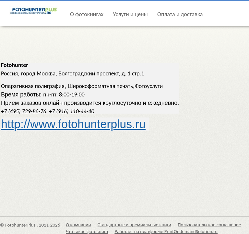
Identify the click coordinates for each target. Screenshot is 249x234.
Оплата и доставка (180, 14)
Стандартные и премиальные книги (134, 225)
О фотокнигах (86, 14)
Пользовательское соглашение (209, 225)
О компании (78, 225)
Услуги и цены (130, 14)
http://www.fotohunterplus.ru (73, 124)
